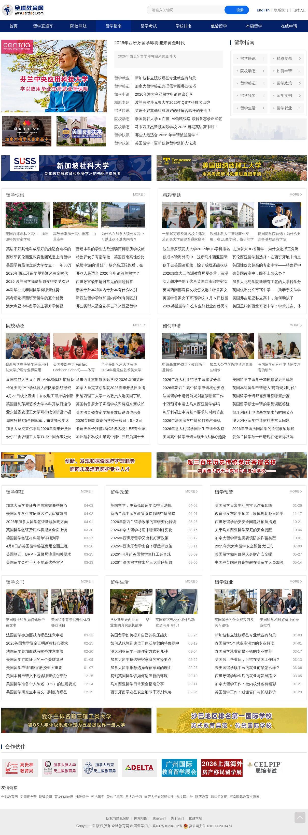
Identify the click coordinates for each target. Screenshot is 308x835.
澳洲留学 (88, 797)
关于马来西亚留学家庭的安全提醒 (243, 530)
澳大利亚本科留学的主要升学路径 (34, 306)
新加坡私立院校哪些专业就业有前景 (165, 78)
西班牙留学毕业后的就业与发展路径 (245, 676)
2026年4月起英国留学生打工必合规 (140, 554)
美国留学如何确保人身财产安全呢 (243, 554)
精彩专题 (122, 102)
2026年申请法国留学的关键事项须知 (263, 428)
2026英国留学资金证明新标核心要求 (37, 643)
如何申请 (122, 94)
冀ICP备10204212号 (165, 826)
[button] (44, 108)
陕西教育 (216, 797)
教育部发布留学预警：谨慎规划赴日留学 (249, 513)
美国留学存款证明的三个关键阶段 (34, 659)
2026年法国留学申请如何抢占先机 (192, 420)
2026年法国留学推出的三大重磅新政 (141, 562)
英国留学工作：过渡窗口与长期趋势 (245, 692)
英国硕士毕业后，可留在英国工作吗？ (247, 659)
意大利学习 (143, 797)
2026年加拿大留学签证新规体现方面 (37, 521)
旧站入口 (299, 10)
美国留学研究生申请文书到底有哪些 (36, 692)
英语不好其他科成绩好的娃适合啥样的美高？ (173, 110)
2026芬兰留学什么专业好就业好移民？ (195, 306)
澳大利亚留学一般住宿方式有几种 (139, 651)
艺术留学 (104, 797)
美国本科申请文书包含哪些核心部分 (36, 676)
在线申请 (289, 26)
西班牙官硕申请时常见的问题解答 (104, 281)
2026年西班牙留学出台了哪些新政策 (141, 546)
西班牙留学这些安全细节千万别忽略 (141, 692)
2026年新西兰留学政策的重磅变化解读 (143, 521)
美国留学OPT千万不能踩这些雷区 (35, 562)
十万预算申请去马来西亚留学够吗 (191, 404)
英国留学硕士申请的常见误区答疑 (261, 404)
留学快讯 (122, 110)
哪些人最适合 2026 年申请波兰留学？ (167, 135)
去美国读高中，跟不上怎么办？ (259, 273)
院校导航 (78, 26)
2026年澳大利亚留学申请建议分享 (164, 94)
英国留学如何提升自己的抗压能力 (139, 635)
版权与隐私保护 (115, 818)
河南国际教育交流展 (261, 797)
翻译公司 (48, 797)
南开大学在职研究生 (170, 797)
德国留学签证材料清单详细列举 (33, 538)
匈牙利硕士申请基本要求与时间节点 (193, 412)
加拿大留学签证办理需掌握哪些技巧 (165, 86)
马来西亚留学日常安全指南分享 (137, 684)
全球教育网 (10, 797)
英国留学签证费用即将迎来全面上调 (36, 530)
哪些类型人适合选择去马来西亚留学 (106, 306)
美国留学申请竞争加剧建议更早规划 (262, 380)
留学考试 (149, 26)
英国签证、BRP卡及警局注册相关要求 (38, 554)
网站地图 (140, 818)
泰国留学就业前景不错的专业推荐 (243, 651)
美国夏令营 (30, 797)
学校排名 (184, 26)
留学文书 (285, 100)
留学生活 (249, 114)
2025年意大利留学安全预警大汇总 (244, 546)
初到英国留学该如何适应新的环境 (139, 676)
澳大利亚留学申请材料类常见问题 (261, 420)
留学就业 (122, 78)
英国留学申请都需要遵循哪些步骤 (261, 396)
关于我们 (178, 818)
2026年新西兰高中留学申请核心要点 (194, 388)
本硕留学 (254, 26)
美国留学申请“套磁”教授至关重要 (34, 667)
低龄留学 (219, 26)
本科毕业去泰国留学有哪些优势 (33, 290)
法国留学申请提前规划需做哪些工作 (193, 396)
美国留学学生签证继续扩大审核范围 (36, 513)
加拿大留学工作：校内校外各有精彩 (245, 684)
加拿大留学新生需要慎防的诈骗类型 (245, 538)
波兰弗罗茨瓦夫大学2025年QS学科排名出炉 (172, 102)
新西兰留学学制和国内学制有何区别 (106, 298)
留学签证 (122, 86)
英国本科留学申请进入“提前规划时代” (264, 388)
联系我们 (281, 10)
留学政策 (122, 143)
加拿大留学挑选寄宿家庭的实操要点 (141, 659)
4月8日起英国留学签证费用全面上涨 (37, 546)
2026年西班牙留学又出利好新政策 (139, 538)
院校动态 (122, 118)
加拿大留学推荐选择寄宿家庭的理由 (141, 667)
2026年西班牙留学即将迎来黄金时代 (155, 42)
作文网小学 (197, 797)
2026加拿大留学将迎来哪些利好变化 (141, 530)
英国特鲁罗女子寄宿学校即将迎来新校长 (110, 404)
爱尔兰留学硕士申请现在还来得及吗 (262, 437)
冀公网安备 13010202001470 (209, 826)
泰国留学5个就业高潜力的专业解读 (244, 643)
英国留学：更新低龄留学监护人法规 (165, 143)
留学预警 (249, 100)
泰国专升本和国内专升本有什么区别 (106, 290)
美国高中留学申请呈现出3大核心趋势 (194, 437)
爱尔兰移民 (123, 797)
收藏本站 (197, 818)
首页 (13, 26)
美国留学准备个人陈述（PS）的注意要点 (41, 684)
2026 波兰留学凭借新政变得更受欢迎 (37, 281)
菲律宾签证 (234, 797)
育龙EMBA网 (68, 797)
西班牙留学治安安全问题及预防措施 (245, 521)
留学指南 (113, 26)
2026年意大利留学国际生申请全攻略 (194, 428)
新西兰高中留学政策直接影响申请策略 (142, 513)
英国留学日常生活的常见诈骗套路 (243, 505)
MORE (137, 195)
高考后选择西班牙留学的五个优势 (34, 298)
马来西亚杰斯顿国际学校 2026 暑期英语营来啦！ (176, 127)
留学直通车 (43, 26)
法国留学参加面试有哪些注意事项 (34, 635)
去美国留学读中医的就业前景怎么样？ (247, 667)
